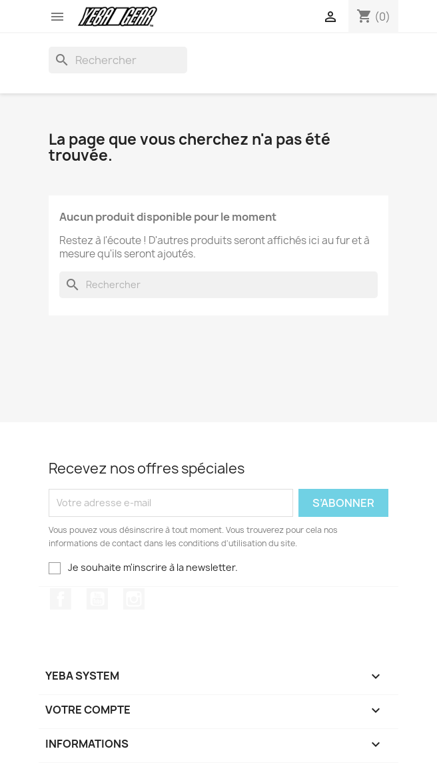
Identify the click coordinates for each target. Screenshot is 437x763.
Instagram (134, 599)
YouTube (97, 599)
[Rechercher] (118, 60)
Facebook (60, 599)
